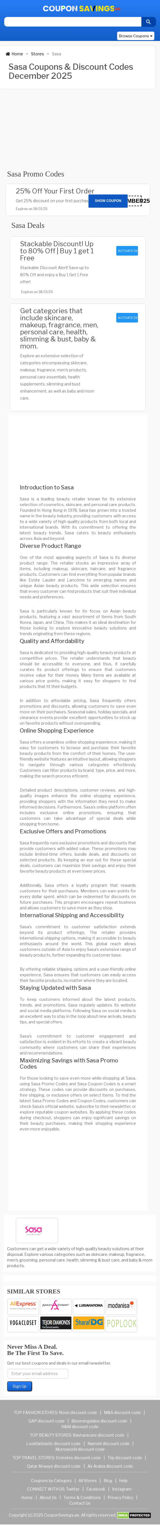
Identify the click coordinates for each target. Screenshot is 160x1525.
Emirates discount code (78, 1457)
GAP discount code (47, 1421)
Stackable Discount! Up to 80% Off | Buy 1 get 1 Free (57, 251)
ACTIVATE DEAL (128, 251)
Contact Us (80, 1503)
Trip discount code (125, 1457)
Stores (37, 53)
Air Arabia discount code (110, 1466)
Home (14, 53)
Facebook (95, 1489)
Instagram (121, 1489)
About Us (48, 1497)
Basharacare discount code (98, 1435)
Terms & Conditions (82, 1497)
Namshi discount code (108, 1443)
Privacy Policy (120, 1497)
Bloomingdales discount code (99, 1421)
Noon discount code (78, 1412)
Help (123, 1480)
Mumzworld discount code (80, 1449)
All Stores (87, 1480)
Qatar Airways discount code (54, 1466)
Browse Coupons (135, 36)
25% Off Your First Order (55, 191)
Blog (108, 1480)
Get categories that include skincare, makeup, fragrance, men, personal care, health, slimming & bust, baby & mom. (59, 328)
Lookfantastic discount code (53, 1443)
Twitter (73, 1489)
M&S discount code (122, 1412)
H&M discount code (79, 1426)
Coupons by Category (51, 1480)
